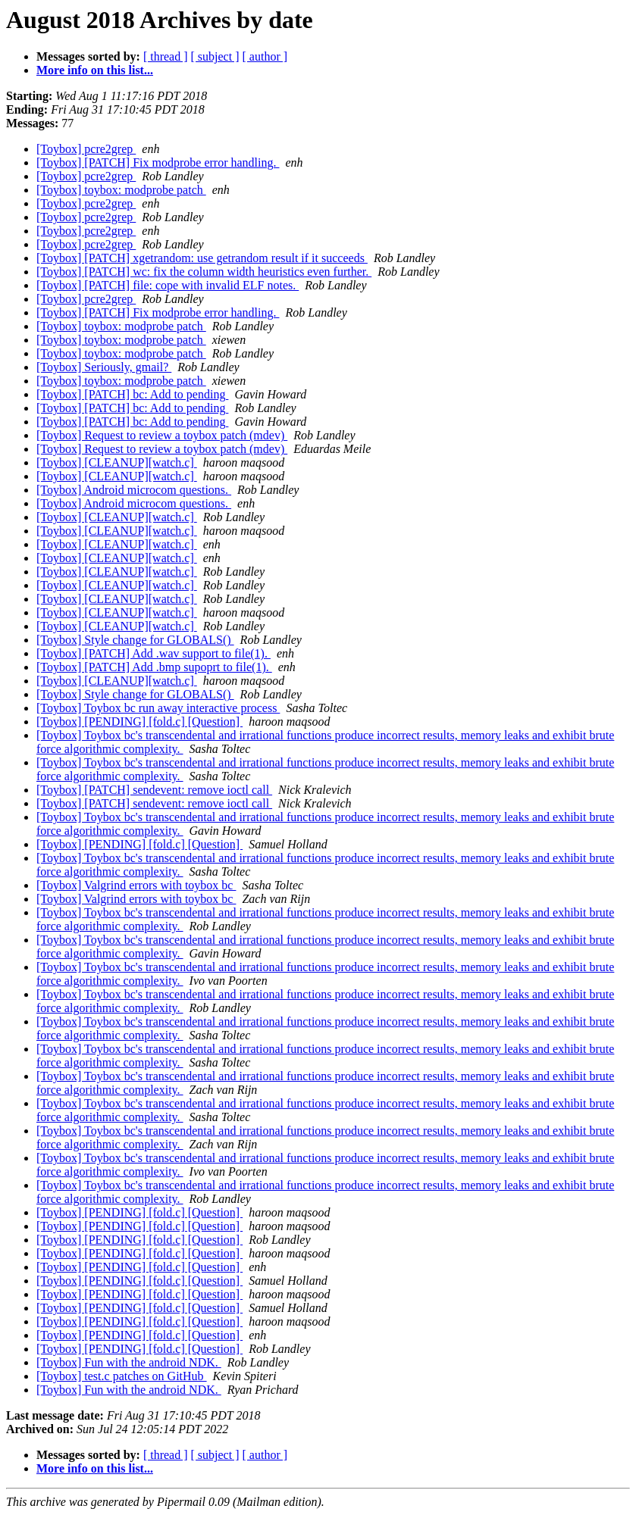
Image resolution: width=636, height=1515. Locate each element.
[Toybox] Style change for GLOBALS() (135, 639)
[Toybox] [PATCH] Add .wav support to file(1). (153, 653)
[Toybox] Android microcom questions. (133, 489)
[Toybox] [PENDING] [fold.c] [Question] (139, 721)
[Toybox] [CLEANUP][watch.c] (116, 462)
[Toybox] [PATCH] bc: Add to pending (132, 394)
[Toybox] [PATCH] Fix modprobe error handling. (157, 162)
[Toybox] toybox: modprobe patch (121, 189)
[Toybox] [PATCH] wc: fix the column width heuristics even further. (203, 271)
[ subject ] (215, 56)
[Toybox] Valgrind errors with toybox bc (136, 885)
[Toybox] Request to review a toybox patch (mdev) (161, 435)
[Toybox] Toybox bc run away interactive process (158, 707)
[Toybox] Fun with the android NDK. (128, 1362)
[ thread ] (165, 56)
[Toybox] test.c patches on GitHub (121, 1376)
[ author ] (265, 56)
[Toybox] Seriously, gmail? (103, 367)
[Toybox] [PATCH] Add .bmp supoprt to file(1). (154, 667)
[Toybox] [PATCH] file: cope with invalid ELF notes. (167, 285)
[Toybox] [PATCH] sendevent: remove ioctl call (154, 789)
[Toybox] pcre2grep (86, 148)
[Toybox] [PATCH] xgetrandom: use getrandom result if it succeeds (202, 257)
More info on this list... (94, 70)
